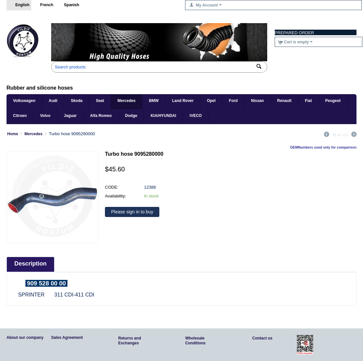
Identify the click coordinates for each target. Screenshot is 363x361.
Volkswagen (24, 100)
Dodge (131, 115)
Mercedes (127, 100)
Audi (53, 100)
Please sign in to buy (132, 211)
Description (30, 263)
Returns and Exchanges (129, 340)
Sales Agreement (67, 337)
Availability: (115, 196)
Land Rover (183, 100)
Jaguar (70, 115)
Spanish (68, 5)
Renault (284, 100)
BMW (154, 100)
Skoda (76, 100)
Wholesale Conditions (195, 340)
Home (12, 134)
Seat (100, 100)
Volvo (45, 115)
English (18, 5)
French (43, 5)
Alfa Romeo (101, 115)
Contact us (262, 338)
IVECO (196, 115)
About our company (25, 337)
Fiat (308, 100)
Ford (233, 100)
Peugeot (333, 100)
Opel (211, 100)
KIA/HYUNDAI (163, 115)
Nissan (257, 100)
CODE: (111, 187)
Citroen (20, 115)
